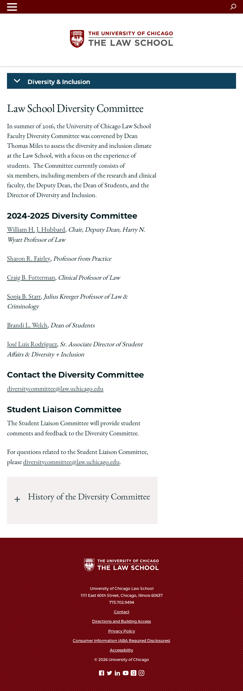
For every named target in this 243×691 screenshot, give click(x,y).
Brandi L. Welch (27, 325)
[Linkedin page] (118, 673)
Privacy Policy (121, 630)
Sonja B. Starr (24, 297)
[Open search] (233, 6)
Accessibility (121, 649)
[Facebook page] (102, 673)
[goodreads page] (134, 673)
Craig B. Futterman (31, 278)
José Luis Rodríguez (32, 344)
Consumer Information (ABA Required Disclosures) (121, 640)
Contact (121, 611)
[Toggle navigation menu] (12, 7)
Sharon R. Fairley (28, 259)
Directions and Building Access (121, 620)
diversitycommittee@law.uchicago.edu (55, 388)
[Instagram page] (141, 673)
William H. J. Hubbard (36, 230)
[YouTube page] (126, 673)
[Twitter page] (110, 673)
